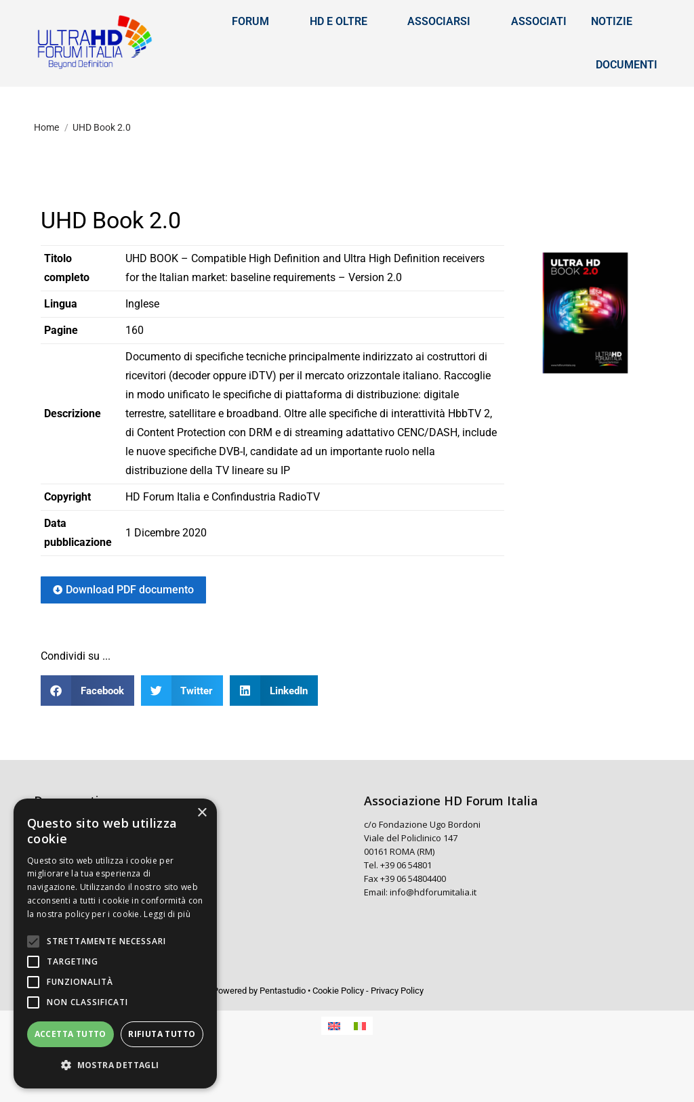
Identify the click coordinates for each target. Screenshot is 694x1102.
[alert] (115, 943)
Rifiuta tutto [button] (161, 1034)
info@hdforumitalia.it (433, 933)
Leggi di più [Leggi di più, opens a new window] (167, 914)
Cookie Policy (338, 1032)
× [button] (202, 813)
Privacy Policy (397, 1032)
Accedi (439, 21)
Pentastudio (283, 1032)
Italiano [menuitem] (633, 21)
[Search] (135, 21)
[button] (87, 732)
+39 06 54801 (406, 906)
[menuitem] (568, 20)
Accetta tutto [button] (70, 1034)
